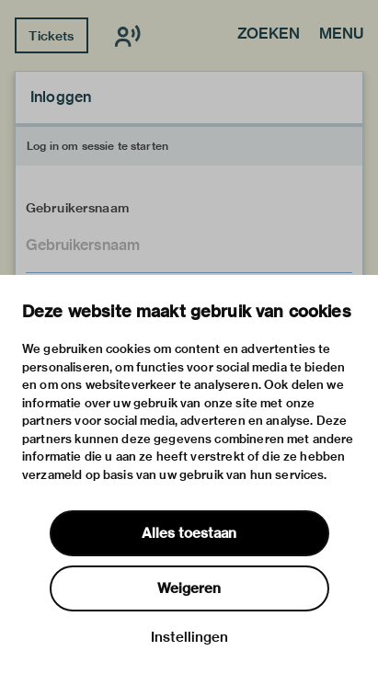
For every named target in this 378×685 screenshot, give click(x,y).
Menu (341, 35)
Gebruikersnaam (77, 208)
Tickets (51, 36)
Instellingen (189, 637)
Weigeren (189, 588)
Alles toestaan (189, 533)
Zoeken (268, 35)
